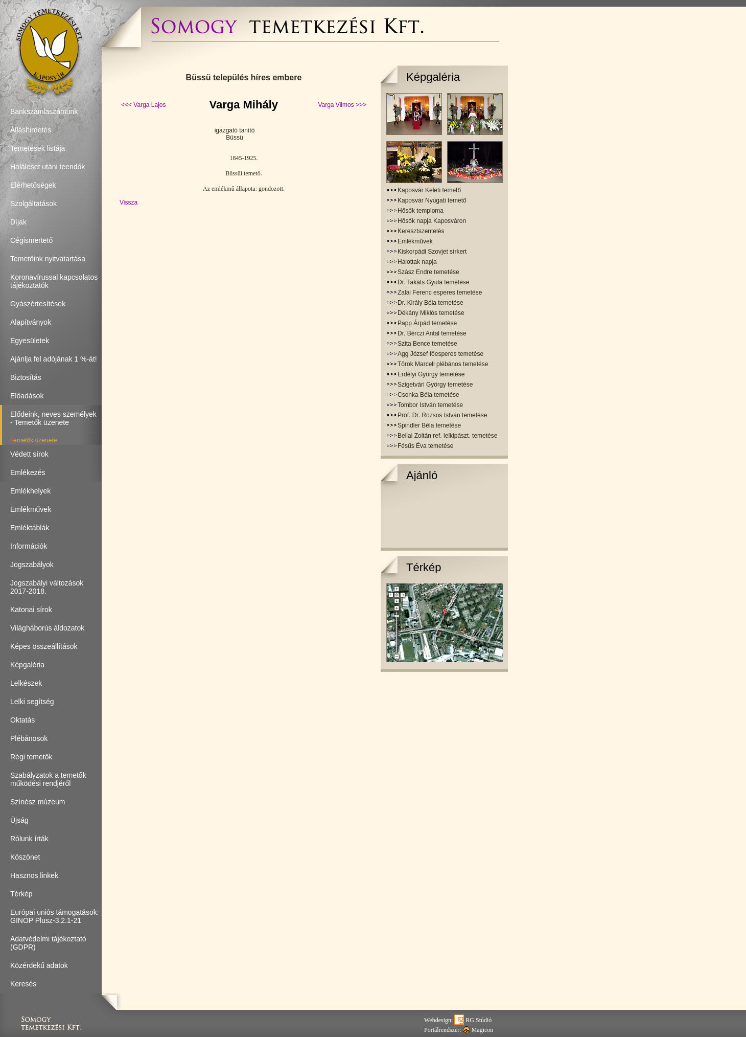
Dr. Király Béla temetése (430, 302)
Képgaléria (433, 77)
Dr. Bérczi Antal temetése (432, 333)
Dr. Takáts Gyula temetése (434, 282)
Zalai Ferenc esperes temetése (440, 292)
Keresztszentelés (421, 231)
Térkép (423, 567)
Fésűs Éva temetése (425, 445)
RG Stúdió (473, 1020)
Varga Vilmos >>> (342, 104)
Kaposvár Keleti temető (429, 190)
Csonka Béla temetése (428, 394)
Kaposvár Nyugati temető (432, 200)
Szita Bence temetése (427, 343)
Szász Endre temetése (428, 272)
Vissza (128, 202)
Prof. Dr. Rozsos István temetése (442, 415)
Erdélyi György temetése (431, 374)
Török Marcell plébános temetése (443, 364)
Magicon (478, 1029)
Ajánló (421, 475)
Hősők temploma (421, 210)
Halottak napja (417, 261)
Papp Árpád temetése (427, 323)
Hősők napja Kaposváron (432, 220)
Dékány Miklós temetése (431, 313)
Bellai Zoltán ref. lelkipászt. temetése (447, 435)
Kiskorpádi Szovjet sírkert (432, 251)
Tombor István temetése (430, 405)
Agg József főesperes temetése (440, 353)
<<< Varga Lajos (143, 104)
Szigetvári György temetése (435, 384)
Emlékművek (415, 241)
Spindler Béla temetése (429, 425)
